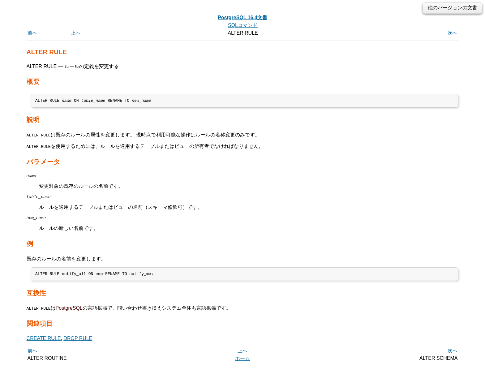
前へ (32, 33)
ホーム (242, 363)
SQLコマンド (243, 25)
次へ (452, 33)
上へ (76, 33)
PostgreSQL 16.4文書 (242, 17)
